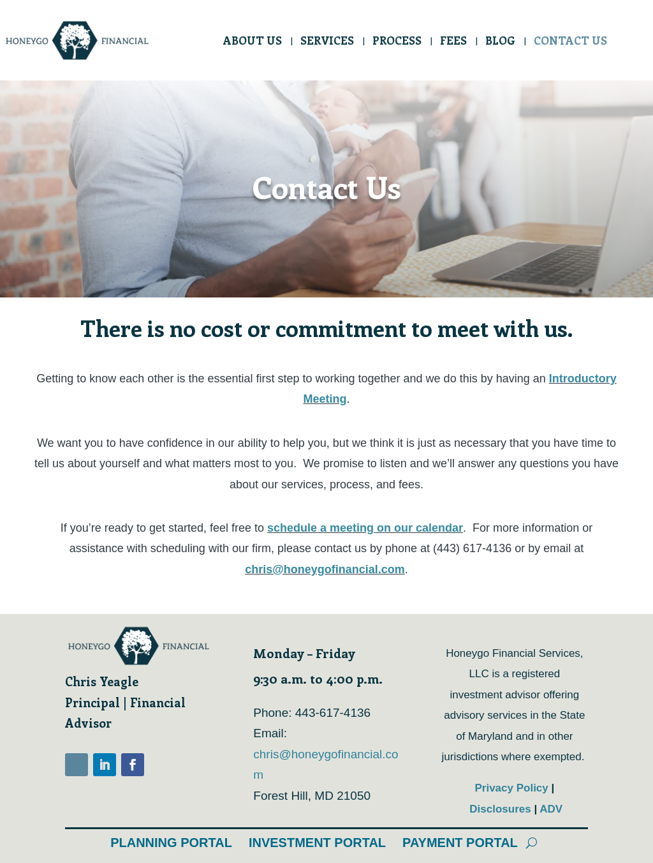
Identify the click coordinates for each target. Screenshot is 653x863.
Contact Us (570, 41)
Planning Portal (171, 843)
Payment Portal (460, 843)
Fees (453, 41)
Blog (500, 41)
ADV (550, 809)
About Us (252, 41)
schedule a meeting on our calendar (365, 528)
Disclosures (501, 809)
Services (327, 41)
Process (397, 41)
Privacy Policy (512, 788)
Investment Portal (317, 843)
